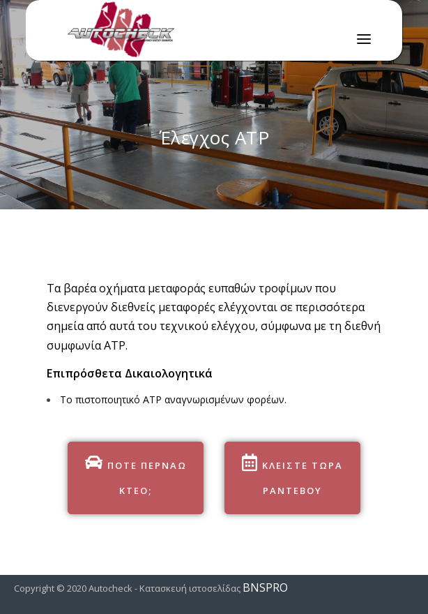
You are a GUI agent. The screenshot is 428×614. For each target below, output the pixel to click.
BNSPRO (265, 587)
